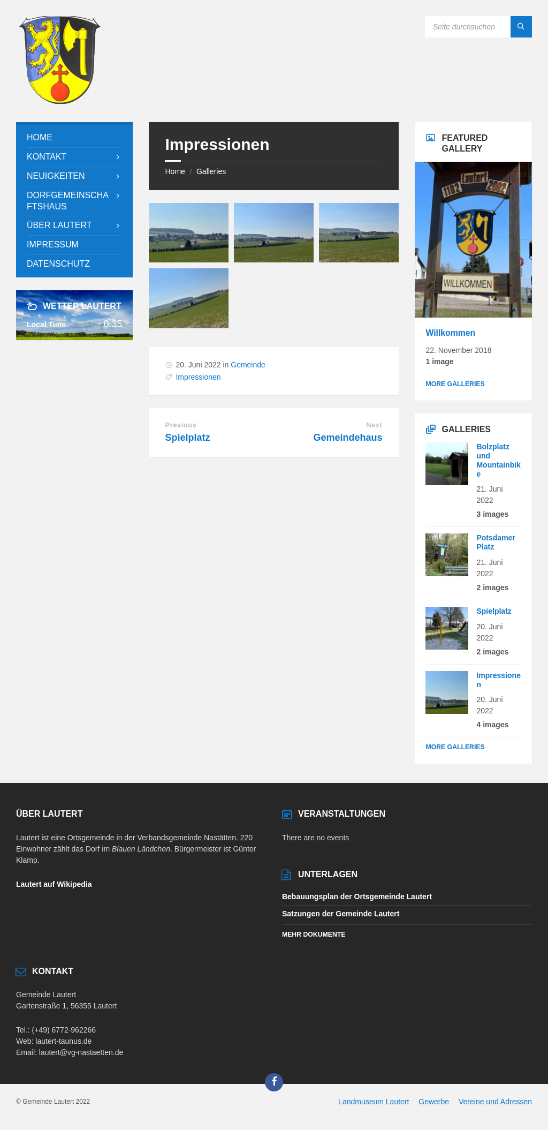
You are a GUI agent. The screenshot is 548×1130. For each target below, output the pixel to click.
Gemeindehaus (347, 437)
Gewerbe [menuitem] (433, 1101)
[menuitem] (74, 138)
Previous (180, 425)
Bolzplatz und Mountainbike (498, 460)
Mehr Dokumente (313, 934)
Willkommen (450, 332)
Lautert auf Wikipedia (54, 884)
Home (175, 171)
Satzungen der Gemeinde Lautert (340, 913)
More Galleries (454, 384)
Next (374, 425)
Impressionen (198, 377)
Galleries (211, 171)
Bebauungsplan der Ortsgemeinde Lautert (357, 896)
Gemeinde (248, 364)
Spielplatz (187, 437)
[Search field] (478, 26)
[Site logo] (60, 101)
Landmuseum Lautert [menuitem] (373, 1101)
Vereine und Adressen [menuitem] (495, 1101)
